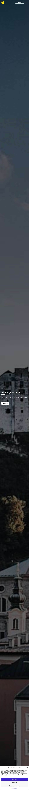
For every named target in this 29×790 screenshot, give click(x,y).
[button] (27, 767)
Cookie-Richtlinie (14, 788)
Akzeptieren (14, 779)
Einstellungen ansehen (14, 785)
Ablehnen (14, 782)
